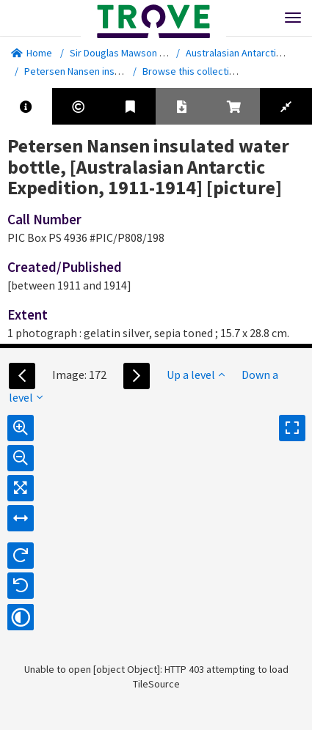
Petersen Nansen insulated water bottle (112, 71)
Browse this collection (196, 71)
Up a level (196, 374)
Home (31, 52)
